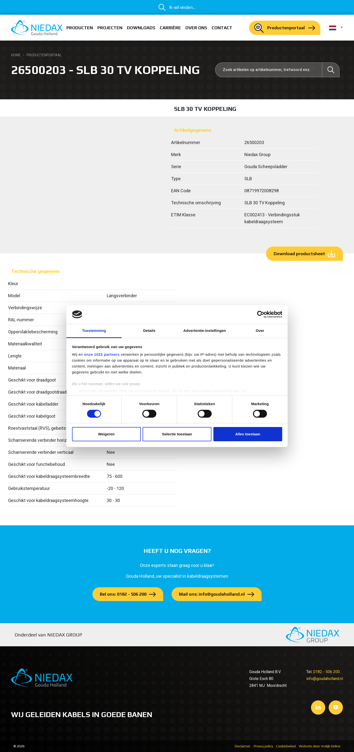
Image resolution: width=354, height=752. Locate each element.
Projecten (109, 27)
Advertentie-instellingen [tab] (204, 330)
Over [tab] (260, 330)
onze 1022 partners (102, 354)
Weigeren (106, 434)
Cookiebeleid (286, 746)
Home (16, 55)
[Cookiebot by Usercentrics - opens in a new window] (260, 314)
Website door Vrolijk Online (319, 746)
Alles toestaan (247, 434)
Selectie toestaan (177, 434)
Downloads (141, 27)
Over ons (196, 27)
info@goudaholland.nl (324, 678)
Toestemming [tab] (94, 330)
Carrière (170, 27)
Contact (222, 27)
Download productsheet (299, 253)
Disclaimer (243, 746)
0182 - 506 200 (326, 671)
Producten (79, 27)
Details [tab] (149, 330)
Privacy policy (263, 746)
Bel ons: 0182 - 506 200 (123, 594)
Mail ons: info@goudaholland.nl (212, 594)
